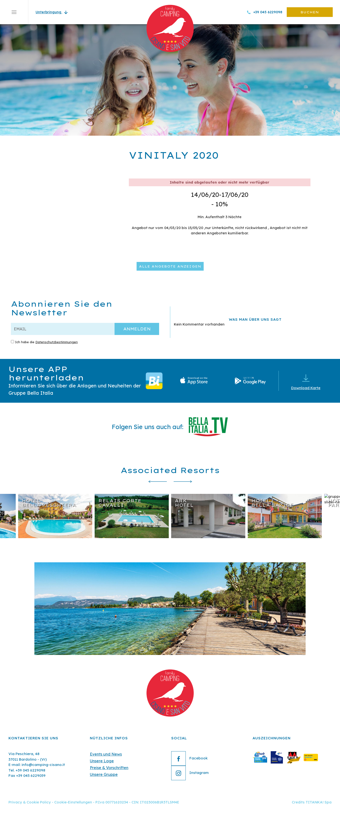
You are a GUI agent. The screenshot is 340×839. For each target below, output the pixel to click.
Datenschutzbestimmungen (56, 342)
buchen (310, 12)
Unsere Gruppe (104, 774)
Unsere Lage (102, 760)
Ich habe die (46, 342)
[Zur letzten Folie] (157, 482)
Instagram (190, 773)
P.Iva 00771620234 (111, 802)
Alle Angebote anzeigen (170, 266)
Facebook (189, 758)
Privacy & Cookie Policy (29, 802)
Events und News (106, 754)
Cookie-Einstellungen (73, 802)
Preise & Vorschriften (109, 767)
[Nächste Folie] (183, 482)
